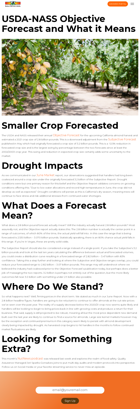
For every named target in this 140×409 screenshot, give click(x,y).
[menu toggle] (132, 4)
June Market (45, 175)
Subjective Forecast (122, 139)
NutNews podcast (30, 358)
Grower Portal (117, 4)
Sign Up (70, 400)
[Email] (70, 390)
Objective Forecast (66, 135)
